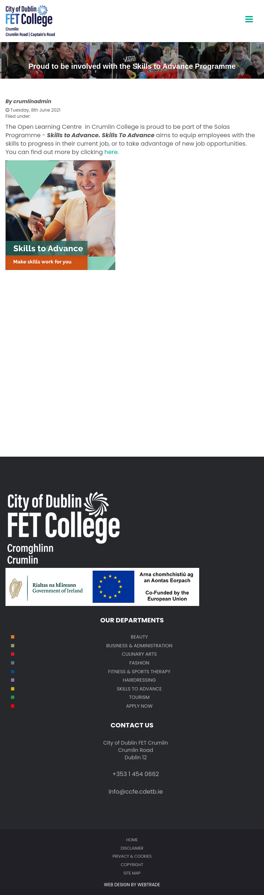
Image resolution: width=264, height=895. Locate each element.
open (249, 13)
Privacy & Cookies (132, 856)
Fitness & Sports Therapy (139, 671)
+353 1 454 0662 (135, 774)
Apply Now (139, 706)
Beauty (139, 636)
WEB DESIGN (117, 884)
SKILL (122, 688)
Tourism (139, 697)
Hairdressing (139, 680)
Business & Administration (139, 645)
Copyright (132, 865)
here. (111, 152)
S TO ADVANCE (145, 688)
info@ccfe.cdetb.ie (135, 791)
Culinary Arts (139, 654)
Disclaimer (131, 848)
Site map (132, 873)
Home (132, 840)
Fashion (139, 662)
